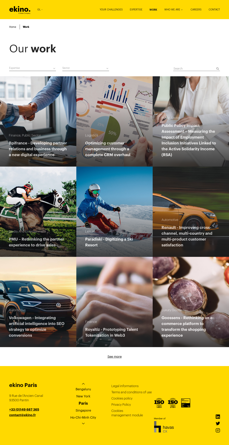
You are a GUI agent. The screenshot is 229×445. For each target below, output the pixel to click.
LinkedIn (218, 417)
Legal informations (124, 386)
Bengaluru (83, 389)
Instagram (218, 430)
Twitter (218, 423)
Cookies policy (121, 398)
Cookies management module (127, 413)
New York (83, 396)
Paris (83, 403)
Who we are (172, 9)
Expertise (136, 9)
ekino (20, 9)
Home (12, 27)
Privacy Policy (121, 404)
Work (153, 10)
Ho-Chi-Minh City (83, 417)
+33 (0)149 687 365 (24, 409)
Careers (196, 9)
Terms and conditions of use (131, 392)
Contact (214, 9)
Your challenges (111, 9)
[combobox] (32, 68)
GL (40, 9)
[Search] (217, 68)
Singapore (83, 410)
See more (115, 356)
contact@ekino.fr (22, 415)
